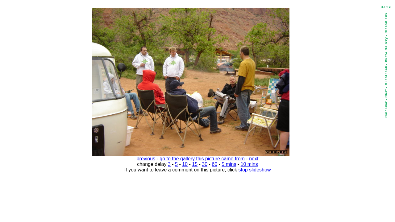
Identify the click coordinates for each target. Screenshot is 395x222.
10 (185, 164)
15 (195, 164)
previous (146, 158)
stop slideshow (255, 169)
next (253, 158)
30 (204, 164)
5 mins (229, 164)
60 (214, 164)
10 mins (249, 164)
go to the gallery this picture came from (202, 158)
